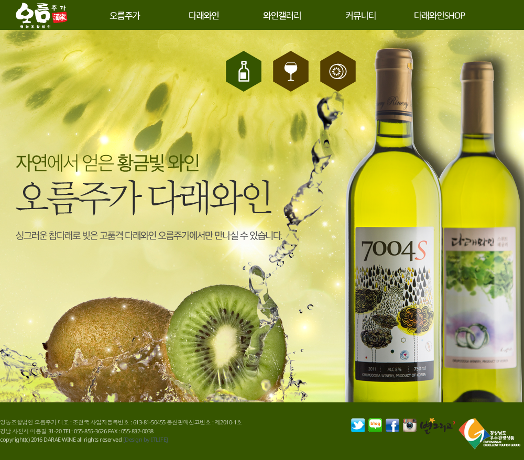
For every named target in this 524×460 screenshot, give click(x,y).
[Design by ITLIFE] (145, 439)
